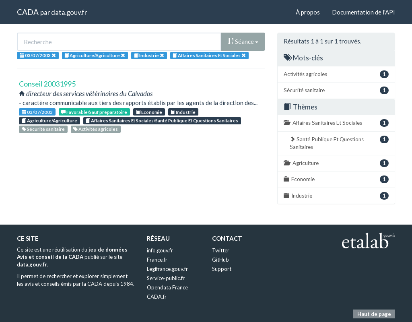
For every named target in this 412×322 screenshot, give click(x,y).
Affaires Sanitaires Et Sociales (336, 123)
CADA (28, 12)
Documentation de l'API (363, 12)
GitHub (220, 259)
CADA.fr (157, 296)
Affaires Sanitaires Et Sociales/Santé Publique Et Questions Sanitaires (162, 120)
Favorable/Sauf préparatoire (94, 112)
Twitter (220, 250)
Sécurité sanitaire (43, 129)
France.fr (157, 259)
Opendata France (167, 287)
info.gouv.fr (160, 250)
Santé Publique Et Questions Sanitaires (339, 143)
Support (221, 269)
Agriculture (336, 163)
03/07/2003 (37, 112)
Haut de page (374, 314)
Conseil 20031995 (47, 83)
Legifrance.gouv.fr (167, 269)
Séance (243, 41)
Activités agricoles (95, 129)
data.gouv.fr (69, 12)
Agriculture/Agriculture (49, 120)
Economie (149, 112)
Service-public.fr (166, 278)
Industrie (183, 112)
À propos (308, 12)
